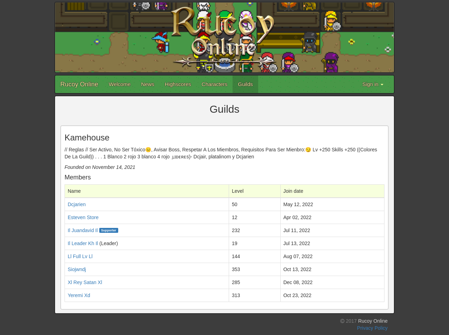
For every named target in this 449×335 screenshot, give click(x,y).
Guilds (245, 84)
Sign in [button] (372, 84)
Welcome (119, 84)
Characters (214, 84)
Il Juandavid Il (83, 230)
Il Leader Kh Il (83, 243)
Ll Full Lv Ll (80, 256)
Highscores (178, 84)
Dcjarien (77, 204)
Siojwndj (77, 269)
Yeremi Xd (79, 295)
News (147, 84)
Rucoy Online (79, 84)
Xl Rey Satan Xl (85, 282)
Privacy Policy (372, 328)
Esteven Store (83, 217)
